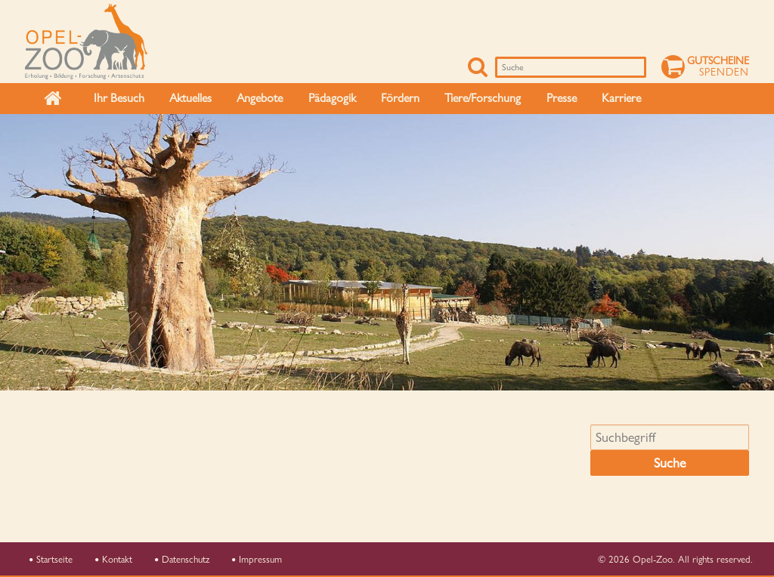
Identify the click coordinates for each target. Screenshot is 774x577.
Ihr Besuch (119, 98)
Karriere (621, 98)
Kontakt (113, 559)
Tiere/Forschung (482, 98)
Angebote (260, 98)
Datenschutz (182, 559)
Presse (561, 98)
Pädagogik (332, 98)
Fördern (400, 98)
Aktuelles (190, 98)
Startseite (51, 559)
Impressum (257, 559)
